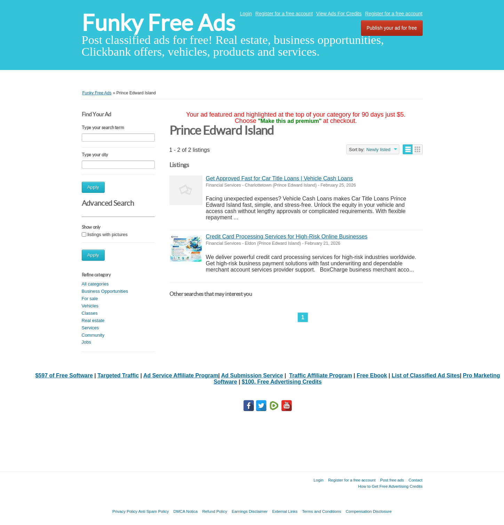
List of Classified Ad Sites (426, 375)
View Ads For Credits (338, 13)
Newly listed (378, 149)
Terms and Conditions (321, 511)
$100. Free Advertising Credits (282, 382)
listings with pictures (107, 234)
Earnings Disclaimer (249, 511)
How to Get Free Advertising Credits (390, 486)
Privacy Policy (124, 511)
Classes (90, 313)
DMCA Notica (186, 511)
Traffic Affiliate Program (320, 375)
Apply (93, 187)
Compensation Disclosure (369, 511)
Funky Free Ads (158, 23)
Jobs (86, 342)
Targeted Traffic (118, 375)
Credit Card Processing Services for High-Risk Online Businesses (287, 237)
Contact (416, 480)
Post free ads (392, 480)
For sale (90, 298)
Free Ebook (372, 375)
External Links (285, 511)
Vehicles (90, 305)
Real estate (93, 320)
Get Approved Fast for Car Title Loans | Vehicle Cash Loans (279, 178)
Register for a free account (284, 13)
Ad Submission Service (252, 375)
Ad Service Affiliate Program (180, 375)
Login (246, 13)
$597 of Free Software (64, 375)
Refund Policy (214, 511)
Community (93, 335)
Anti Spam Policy (153, 511)
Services (90, 327)
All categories (95, 284)
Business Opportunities (105, 291)
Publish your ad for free (392, 28)
